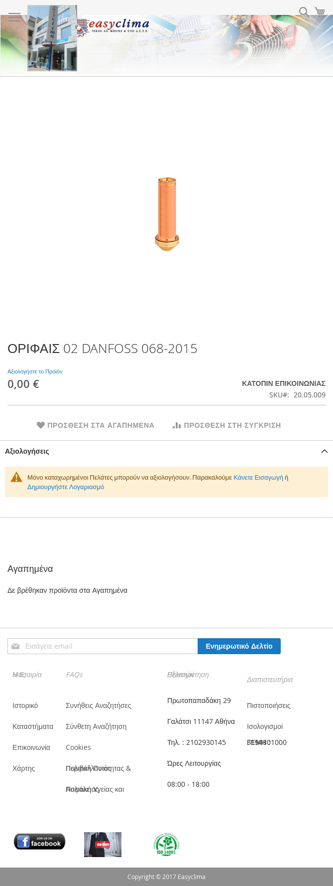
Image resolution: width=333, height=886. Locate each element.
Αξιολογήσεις (27, 451)
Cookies (78, 747)
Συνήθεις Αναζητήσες (98, 705)
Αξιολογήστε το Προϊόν (34, 371)
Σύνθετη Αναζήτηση (96, 726)
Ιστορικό (25, 705)
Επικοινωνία (31, 747)
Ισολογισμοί (265, 726)
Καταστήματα (32, 726)
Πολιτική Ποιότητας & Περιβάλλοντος (98, 768)
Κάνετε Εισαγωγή (258, 477)
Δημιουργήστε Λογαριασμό (65, 486)
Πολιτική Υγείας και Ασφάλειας (95, 789)
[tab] (166, 451)
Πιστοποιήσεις (269, 705)
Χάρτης (23, 768)
